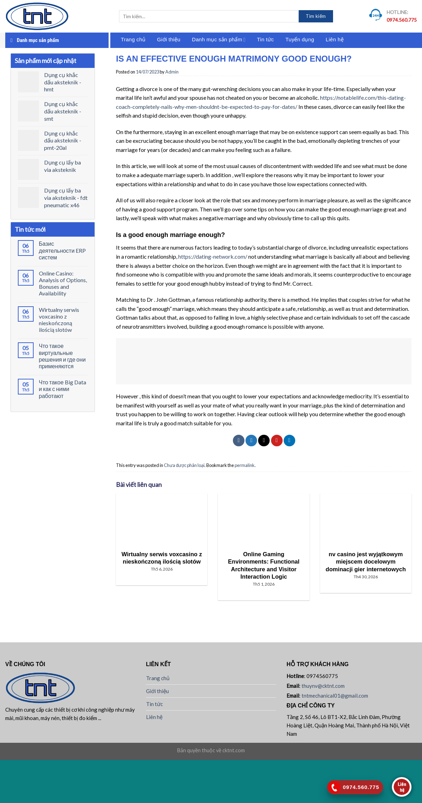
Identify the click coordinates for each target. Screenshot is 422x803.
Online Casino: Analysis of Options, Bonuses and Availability (63, 283)
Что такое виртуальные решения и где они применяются (62, 355)
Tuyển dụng (299, 39)
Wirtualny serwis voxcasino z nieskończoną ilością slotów (59, 319)
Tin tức (265, 39)
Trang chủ (133, 39)
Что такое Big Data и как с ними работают (62, 389)
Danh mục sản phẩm (218, 39)
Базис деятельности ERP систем (62, 250)
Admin (172, 72)
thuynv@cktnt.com (323, 686)
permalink (245, 465)
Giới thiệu (168, 39)
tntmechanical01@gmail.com (335, 695)
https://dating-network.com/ (212, 256)
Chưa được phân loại (184, 465)
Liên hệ (335, 39)
